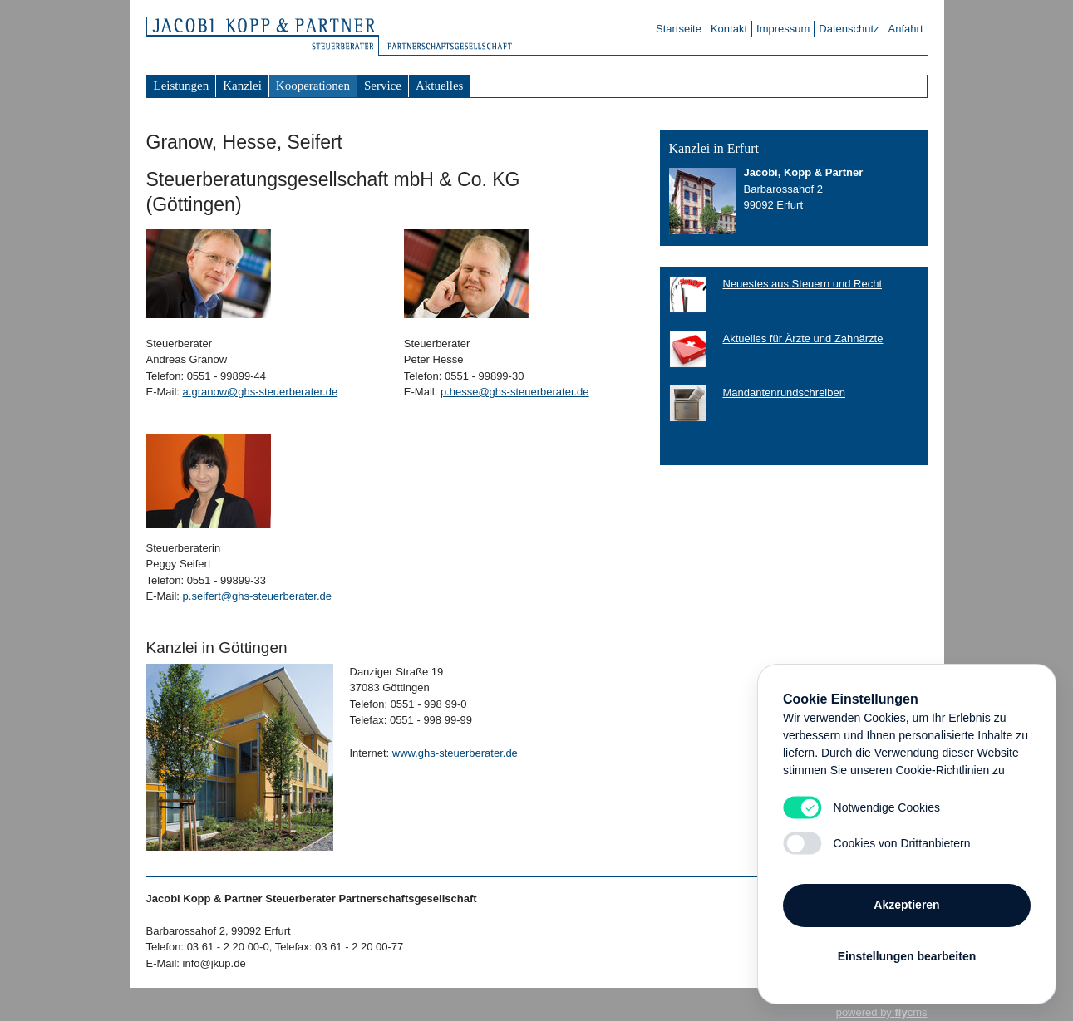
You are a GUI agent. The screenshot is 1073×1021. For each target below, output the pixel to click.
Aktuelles (440, 85)
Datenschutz (849, 28)
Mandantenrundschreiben (784, 392)
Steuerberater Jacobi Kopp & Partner (271, 37)
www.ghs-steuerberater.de (455, 753)
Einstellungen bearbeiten (907, 956)
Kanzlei (242, 85)
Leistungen (181, 85)
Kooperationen (313, 85)
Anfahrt (905, 28)
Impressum (783, 28)
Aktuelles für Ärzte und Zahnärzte (803, 338)
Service (382, 85)
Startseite (678, 28)
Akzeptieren (906, 904)
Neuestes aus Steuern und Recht (803, 283)
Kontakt (729, 28)
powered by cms (882, 1012)
